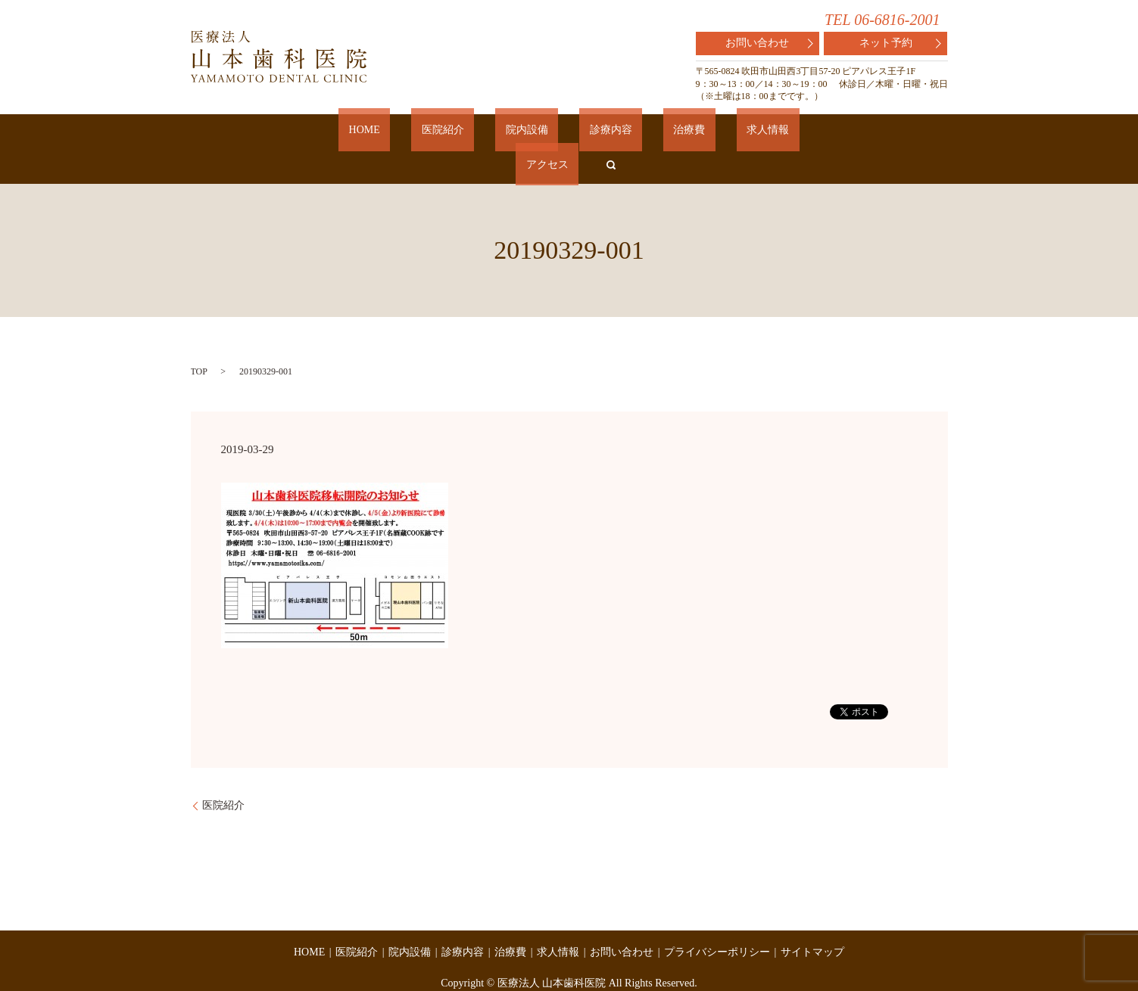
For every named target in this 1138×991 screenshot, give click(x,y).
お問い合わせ (768, 43)
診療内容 (546, 132)
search (780, 133)
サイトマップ (812, 920)
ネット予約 (900, 43)
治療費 (605, 132)
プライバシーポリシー (717, 920)
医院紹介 (419, 132)
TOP (199, 339)
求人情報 (663, 132)
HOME (361, 132)
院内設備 (483, 132)
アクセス (727, 132)
